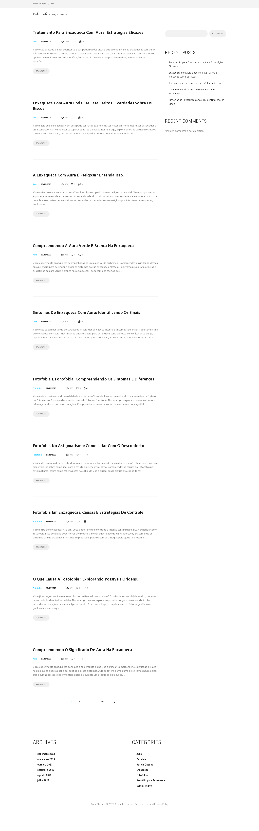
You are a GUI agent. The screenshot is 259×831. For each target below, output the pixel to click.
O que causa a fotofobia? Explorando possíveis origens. (90, 595)
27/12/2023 (51, 400)
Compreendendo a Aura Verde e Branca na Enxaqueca (89, 250)
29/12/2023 (46, 42)
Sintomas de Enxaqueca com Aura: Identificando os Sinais (93, 318)
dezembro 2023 (46, 773)
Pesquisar (217, 34)
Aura (35, 42)
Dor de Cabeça (145, 784)
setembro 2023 (46, 789)
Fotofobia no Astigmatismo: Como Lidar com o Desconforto (94, 459)
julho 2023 (43, 800)
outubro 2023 (45, 784)
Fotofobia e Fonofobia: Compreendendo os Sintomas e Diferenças (89, 388)
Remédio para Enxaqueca (151, 800)
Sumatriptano (144, 805)
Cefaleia (141, 779)
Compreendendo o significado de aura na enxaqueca (88, 667)
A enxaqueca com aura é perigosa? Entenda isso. (83, 179)
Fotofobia (37, 400)
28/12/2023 (46, 187)
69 (102, 719)
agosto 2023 (44, 795)
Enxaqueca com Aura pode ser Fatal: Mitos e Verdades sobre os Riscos (89, 108)
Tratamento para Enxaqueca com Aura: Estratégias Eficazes (94, 33)
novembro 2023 (46, 779)
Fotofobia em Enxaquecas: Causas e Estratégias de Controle (94, 527)
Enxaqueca (143, 789)
